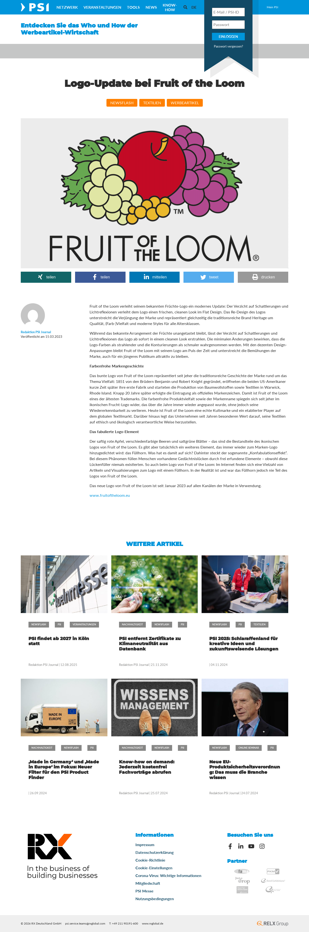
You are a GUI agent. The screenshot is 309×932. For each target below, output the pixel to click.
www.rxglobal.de (152, 923)
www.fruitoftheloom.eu (110, 495)
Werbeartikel (185, 102)
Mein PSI (272, 7)
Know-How (170, 7)
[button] (46, 277)
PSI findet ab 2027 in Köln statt (58, 641)
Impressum (144, 844)
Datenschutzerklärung (154, 852)
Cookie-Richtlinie (150, 860)
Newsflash (121, 102)
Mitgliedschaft (147, 883)
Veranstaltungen (102, 7)
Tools (133, 7)
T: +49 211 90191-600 (123, 923)
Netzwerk (67, 7)
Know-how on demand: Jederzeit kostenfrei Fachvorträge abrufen (146, 767)
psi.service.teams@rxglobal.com (85, 923)
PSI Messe (144, 891)
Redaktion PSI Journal (43, 665)
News (151, 7)
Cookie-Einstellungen (153, 867)
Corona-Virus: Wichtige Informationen (168, 875)
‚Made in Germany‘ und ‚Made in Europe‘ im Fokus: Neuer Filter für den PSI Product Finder (63, 769)
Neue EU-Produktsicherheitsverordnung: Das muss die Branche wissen (244, 769)
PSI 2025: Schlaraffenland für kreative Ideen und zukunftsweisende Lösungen (243, 644)
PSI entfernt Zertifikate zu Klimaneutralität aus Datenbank (150, 644)
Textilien (152, 102)
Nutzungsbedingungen (154, 898)
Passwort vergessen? (228, 46)
